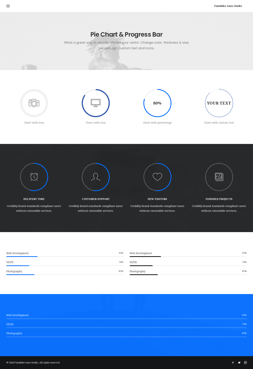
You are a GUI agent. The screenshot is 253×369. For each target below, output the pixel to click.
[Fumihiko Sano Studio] (233, 6)
